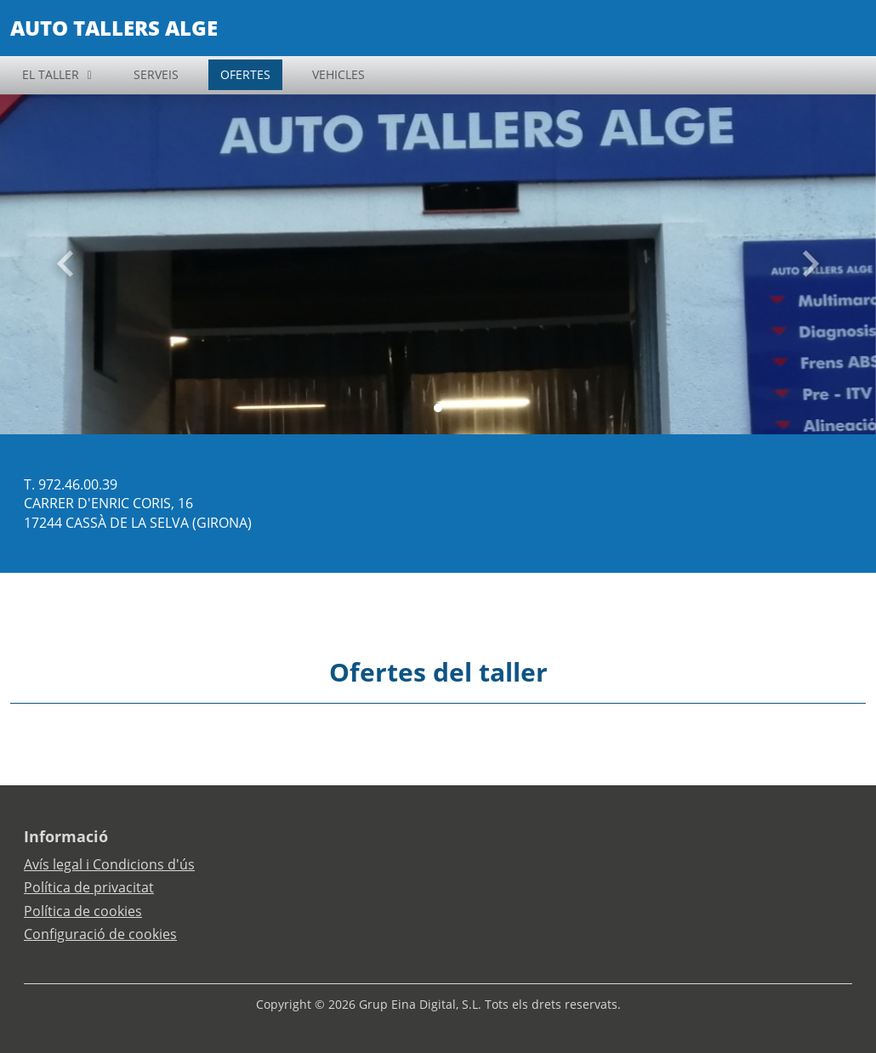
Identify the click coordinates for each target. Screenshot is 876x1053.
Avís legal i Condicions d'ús (109, 864)
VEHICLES (338, 74)
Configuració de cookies (100, 934)
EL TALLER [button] (50, 74)
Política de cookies (83, 911)
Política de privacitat (89, 887)
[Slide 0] (438, 408)
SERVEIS (156, 74)
